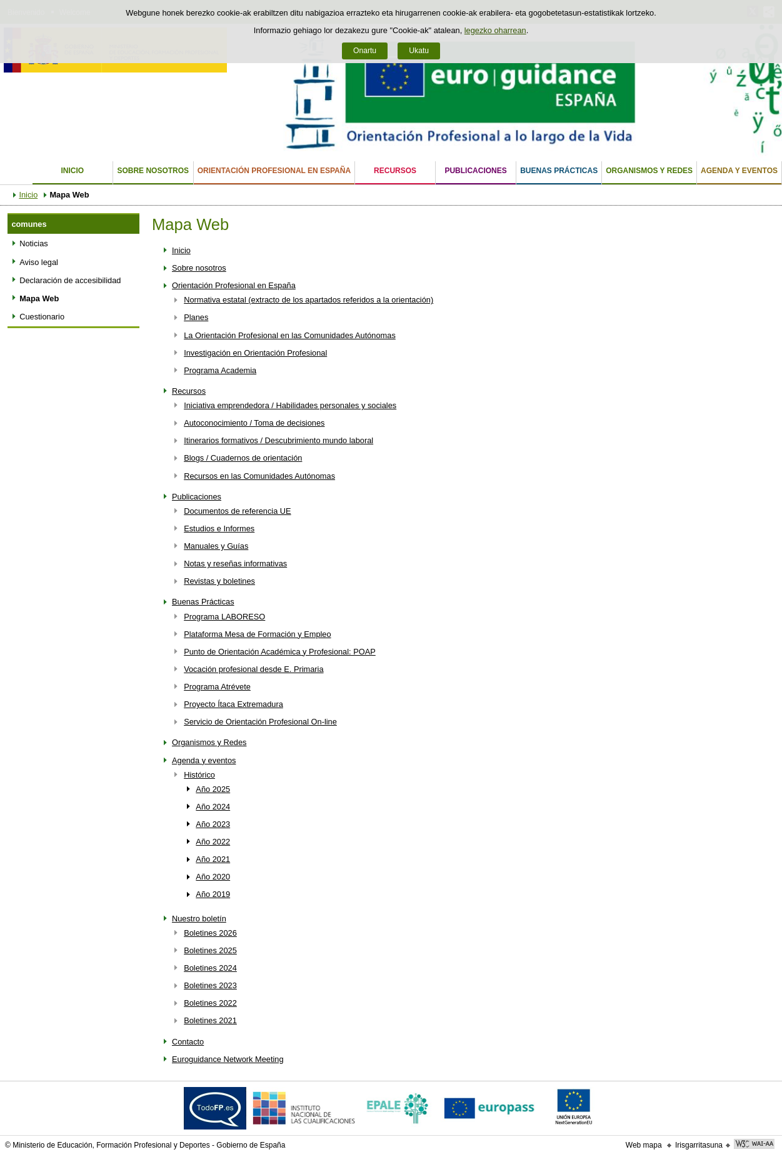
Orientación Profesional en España (274, 170)
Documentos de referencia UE (237, 511)
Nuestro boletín (199, 918)
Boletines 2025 (210, 950)
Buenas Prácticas (559, 170)
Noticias (33, 243)
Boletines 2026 (210, 933)
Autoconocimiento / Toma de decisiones (254, 423)
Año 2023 (213, 824)
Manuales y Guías (216, 546)
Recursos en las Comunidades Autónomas (259, 476)
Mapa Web (39, 298)
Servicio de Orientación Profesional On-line (260, 721)
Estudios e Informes (219, 528)
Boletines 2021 (210, 1020)
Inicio (72, 170)
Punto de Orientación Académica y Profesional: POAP (280, 651)
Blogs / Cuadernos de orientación (243, 458)
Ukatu (419, 50)
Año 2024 (213, 806)
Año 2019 (213, 894)
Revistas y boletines (219, 581)
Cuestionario (41, 316)
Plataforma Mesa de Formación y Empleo (257, 634)
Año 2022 (213, 841)
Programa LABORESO (224, 616)
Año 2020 (213, 876)
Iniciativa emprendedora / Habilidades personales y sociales (290, 405)
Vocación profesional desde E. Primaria (253, 669)
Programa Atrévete (217, 686)
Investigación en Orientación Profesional (255, 353)
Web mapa (644, 1145)
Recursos (395, 170)
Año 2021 (213, 859)
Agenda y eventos (739, 170)
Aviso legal (38, 262)
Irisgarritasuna (699, 1145)
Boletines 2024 (210, 968)
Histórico (199, 774)
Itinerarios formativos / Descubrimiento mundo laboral (278, 440)
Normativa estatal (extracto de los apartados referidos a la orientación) (308, 299)
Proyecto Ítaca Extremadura (233, 704)
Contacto (188, 1041)
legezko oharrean (495, 30)
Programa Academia (220, 370)
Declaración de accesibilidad (70, 280)
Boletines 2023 (210, 985)
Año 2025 (213, 789)
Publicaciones (475, 170)
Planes (196, 317)
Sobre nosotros (153, 170)
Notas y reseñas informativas (235, 563)
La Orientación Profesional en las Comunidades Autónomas (290, 335)
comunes (28, 224)
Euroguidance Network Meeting (228, 1059)
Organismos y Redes (649, 170)
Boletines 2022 (210, 1003)
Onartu (364, 50)
